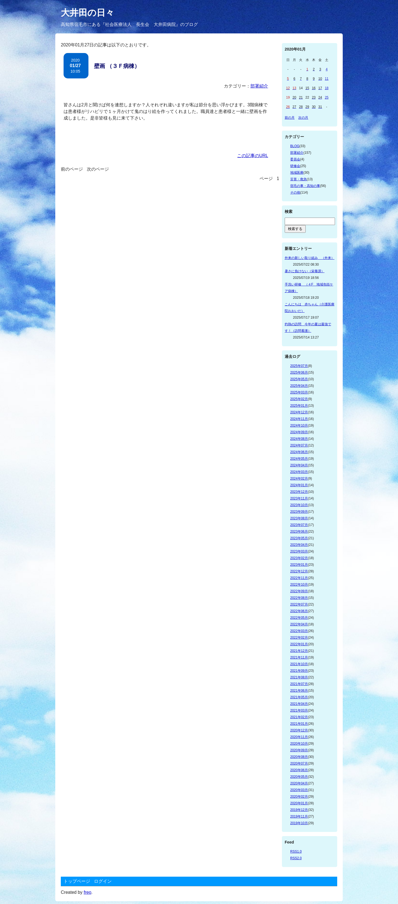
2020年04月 (299, 783)
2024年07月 (299, 445)
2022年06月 (299, 611)
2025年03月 (299, 392)
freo (87, 892)
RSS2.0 (296, 858)
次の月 (303, 118)
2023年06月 (299, 531)
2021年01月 (299, 724)
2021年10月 (299, 664)
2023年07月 (299, 525)
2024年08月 (299, 439)
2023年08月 (299, 518)
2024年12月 (299, 412)
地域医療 (296, 173)
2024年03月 (299, 472)
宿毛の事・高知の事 (305, 186)
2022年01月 (299, 644)
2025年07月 (299, 366)
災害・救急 (298, 179)
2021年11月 (299, 657)
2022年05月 (299, 618)
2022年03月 (299, 631)
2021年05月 (299, 697)
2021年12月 (299, 651)
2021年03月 (299, 710)
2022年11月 (299, 578)
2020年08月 (299, 757)
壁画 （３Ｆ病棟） (117, 66)
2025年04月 (299, 386)
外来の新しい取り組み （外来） (309, 258)
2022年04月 (299, 624)
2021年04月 (299, 704)
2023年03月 (299, 551)
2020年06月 (299, 770)
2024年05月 (299, 459)
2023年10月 (299, 505)
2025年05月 (299, 379)
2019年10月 (299, 823)
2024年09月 (299, 432)
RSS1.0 (296, 851)
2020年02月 (299, 797)
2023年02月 (299, 558)
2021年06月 (299, 690)
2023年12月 (299, 492)
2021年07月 (299, 684)
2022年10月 (299, 584)
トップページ (77, 881)
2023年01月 (299, 565)
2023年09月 (299, 512)
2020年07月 (299, 763)
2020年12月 (299, 730)
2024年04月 (299, 465)
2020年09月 (299, 750)
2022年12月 (299, 571)
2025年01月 (299, 406)
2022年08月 (299, 598)
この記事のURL (252, 155)
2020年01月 (299, 803)
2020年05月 (299, 777)
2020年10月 (299, 744)
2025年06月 (299, 372)
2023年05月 (299, 538)
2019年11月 (299, 816)
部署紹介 (259, 86)
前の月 (290, 118)
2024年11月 (299, 419)
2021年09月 (299, 671)
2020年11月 (299, 737)
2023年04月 (299, 545)
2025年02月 (299, 399)
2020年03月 (299, 790)
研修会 (295, 166)
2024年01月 (299, 485)
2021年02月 (299, 717)
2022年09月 (299, 591)
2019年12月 (299, 810)
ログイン (103, 881)
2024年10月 (299, 425)
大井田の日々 (87, 13)
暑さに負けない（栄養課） (304, 271)
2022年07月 (299, 604)
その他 (295, 192)
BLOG (294, 146)
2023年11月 (299, 498)
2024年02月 (299, 478)
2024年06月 (299, 452)
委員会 (295, 159)
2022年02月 (299, 637)
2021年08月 (299, 677)
